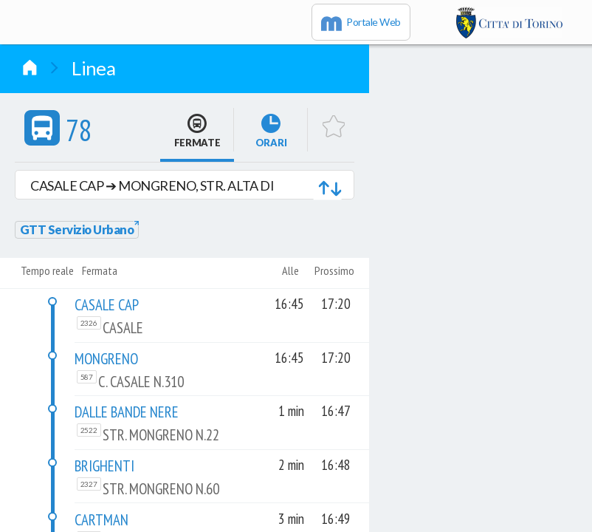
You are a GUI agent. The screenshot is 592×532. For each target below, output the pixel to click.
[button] (184, 185)
